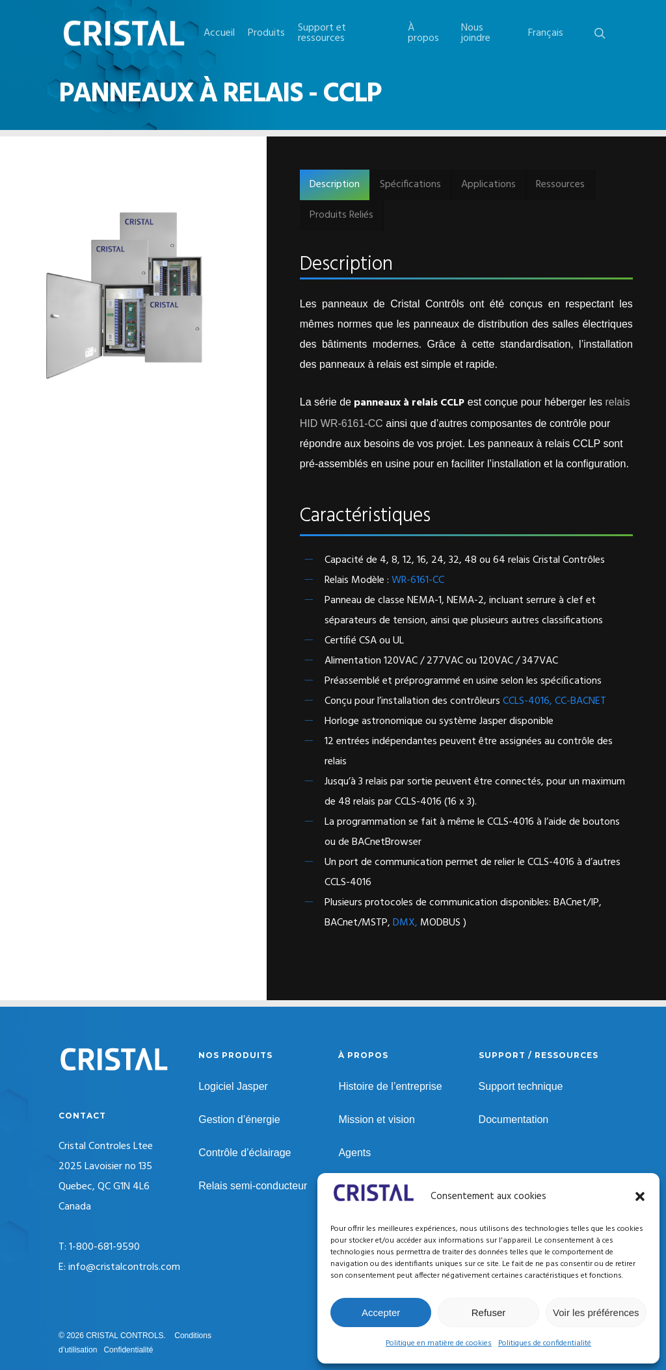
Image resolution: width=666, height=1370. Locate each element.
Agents (354, 1152)
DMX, (405, 922)
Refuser (489, 1312)
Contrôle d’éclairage (244, 1152)
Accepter (381, 1312)
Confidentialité (128, 1349)
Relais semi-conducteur (252, 1185)
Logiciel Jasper (233, 1086)
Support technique (521, 1086)
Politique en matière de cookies (439, 1343)
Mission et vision (376, 1119)
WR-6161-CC (418, 580)
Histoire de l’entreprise (390, 1086)
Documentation (514, 1119)
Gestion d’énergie (239, 1119)
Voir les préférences (596, 1312)
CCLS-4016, (529, 701)
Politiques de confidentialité (544, 1343)
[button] (639, 1196)
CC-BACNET (580, 701)
